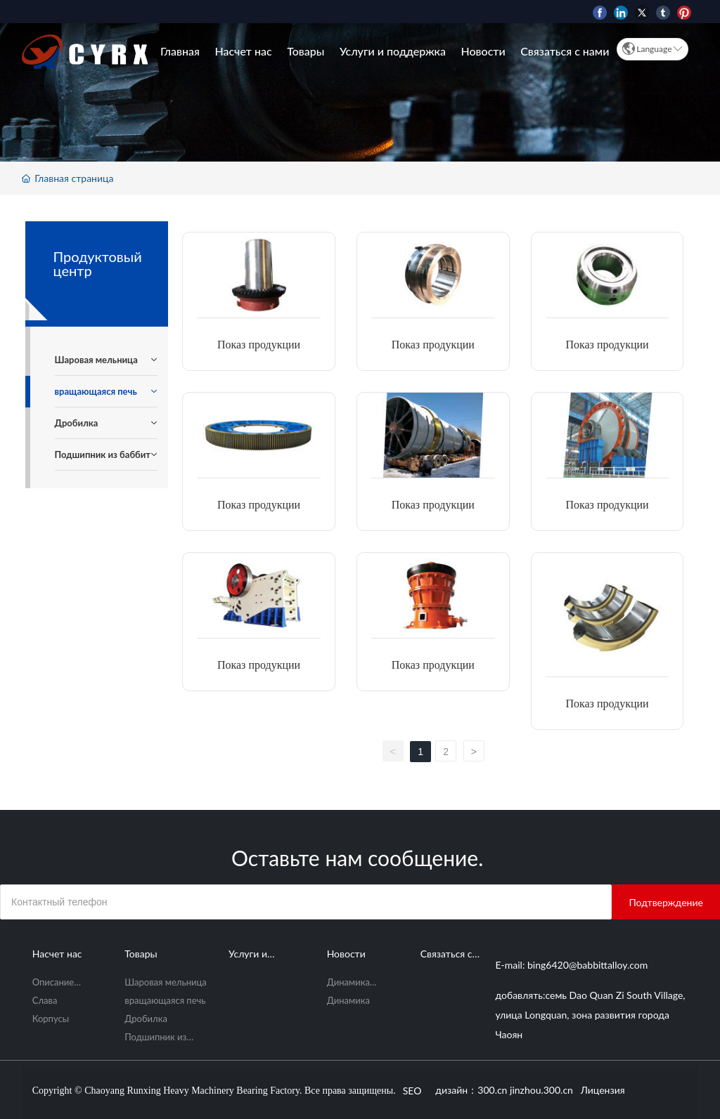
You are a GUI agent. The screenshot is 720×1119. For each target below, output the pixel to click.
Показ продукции (258, 345)
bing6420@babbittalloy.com (587, 965)
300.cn (492, 1090)
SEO (412, 1091)
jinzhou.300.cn (541, 1090)
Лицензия (604, 1090)
